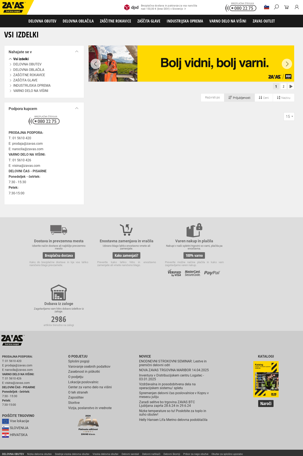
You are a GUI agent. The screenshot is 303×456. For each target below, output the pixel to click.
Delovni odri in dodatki (87, 439)
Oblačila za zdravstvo (141, 411)
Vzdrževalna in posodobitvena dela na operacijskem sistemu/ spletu (167, 339)
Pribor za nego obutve (195, 407)
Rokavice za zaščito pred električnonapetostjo (28, 425)
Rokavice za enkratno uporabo (104, 421)
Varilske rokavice (272, 416)
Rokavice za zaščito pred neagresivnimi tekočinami (154, 421)
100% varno (182, 255)
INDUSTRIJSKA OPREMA (185, 21)
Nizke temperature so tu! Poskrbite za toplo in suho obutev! (172, 366)
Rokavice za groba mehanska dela (96, 416)
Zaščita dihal (60, 430)
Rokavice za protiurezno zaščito (137, 416)
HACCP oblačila (244, 411)
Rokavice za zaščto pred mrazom (21, 421)
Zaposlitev (76, 351)
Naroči (265, 356)
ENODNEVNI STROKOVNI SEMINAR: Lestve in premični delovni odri (173, 316)
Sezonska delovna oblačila (67, 411)
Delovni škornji (171, 407)
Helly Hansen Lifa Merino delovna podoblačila (173, 373)
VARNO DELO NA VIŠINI (227, 21)
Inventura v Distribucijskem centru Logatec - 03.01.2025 (171, 330)
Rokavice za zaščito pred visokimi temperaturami (232, 416)
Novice (145, 310)
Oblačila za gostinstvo (169, 411)
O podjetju (78, 310)
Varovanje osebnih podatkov (89, 320)
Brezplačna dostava (56, 255)
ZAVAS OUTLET (264, 21)
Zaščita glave (96, 430)
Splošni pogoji (78, 314)
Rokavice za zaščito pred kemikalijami (244, 421)
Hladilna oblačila (195, 411)
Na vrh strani (288, 450)
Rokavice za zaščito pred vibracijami (63, 421)
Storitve (74, 356)
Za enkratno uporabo (220, 411)
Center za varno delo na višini (90, 340)
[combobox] (289, 117)
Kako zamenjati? (119, 255)
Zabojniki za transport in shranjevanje (54, 434)
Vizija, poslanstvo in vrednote (90, 361)
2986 (245, 256)
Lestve (67, 439)
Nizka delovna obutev (39, 407)
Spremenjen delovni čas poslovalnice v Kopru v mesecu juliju (174, 348)
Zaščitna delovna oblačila (99, 411)
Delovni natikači (151, 407)
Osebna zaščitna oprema (46, 439)
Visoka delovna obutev (105, 407)
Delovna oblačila (38, 411)
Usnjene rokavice (168, 416)
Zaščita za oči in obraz (36, 430)
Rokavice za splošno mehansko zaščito (52, 416)
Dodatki (121, 411)
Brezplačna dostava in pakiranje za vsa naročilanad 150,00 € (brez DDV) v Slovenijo (160, 7)
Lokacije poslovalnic (83, 335)
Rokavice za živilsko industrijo (203, 421)
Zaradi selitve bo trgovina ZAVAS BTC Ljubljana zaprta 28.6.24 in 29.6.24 (167, 357)
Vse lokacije (16, 374)
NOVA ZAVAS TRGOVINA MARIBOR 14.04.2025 (174, 323)
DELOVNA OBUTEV (42, 21)
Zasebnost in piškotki (84, 325)
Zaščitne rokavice (191, 416)
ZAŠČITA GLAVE (148, 21)
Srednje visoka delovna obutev (72, 407)
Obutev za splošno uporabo (227, 407)
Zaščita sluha (78, 430)
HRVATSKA (15, 388)
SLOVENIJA (15, 381)
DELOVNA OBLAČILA (78, 21)
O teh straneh (78, 345)
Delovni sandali (130, 407)
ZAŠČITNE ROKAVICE (115, 21)
